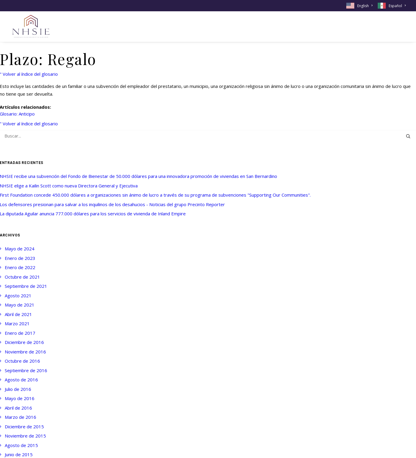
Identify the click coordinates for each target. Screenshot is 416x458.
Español (397, 5)
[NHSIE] (30, 26)
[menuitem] (360, 5)
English (364, 5)
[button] (408, 136)
